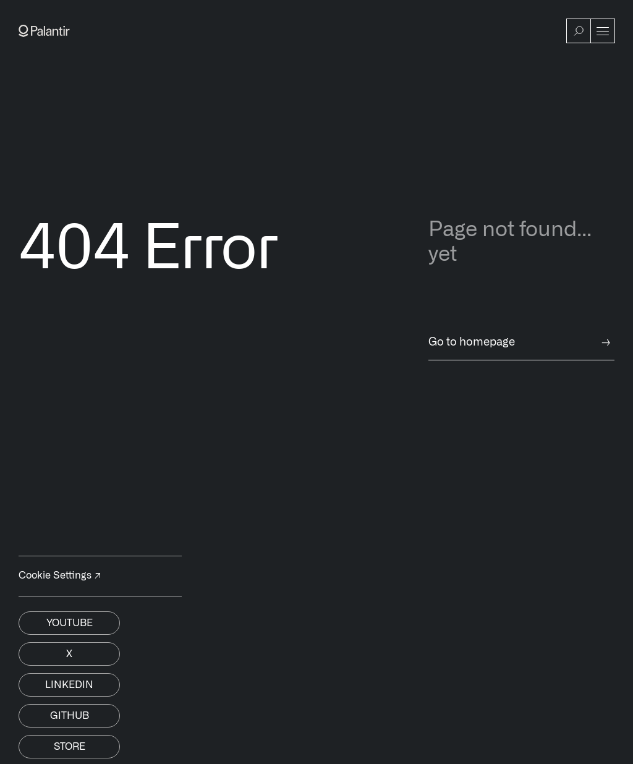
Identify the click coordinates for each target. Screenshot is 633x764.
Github (69, 716)
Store (69, 747)
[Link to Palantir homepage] (44, 31)
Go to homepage (521, 342)
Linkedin (69, 685)
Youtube (69, 623)
